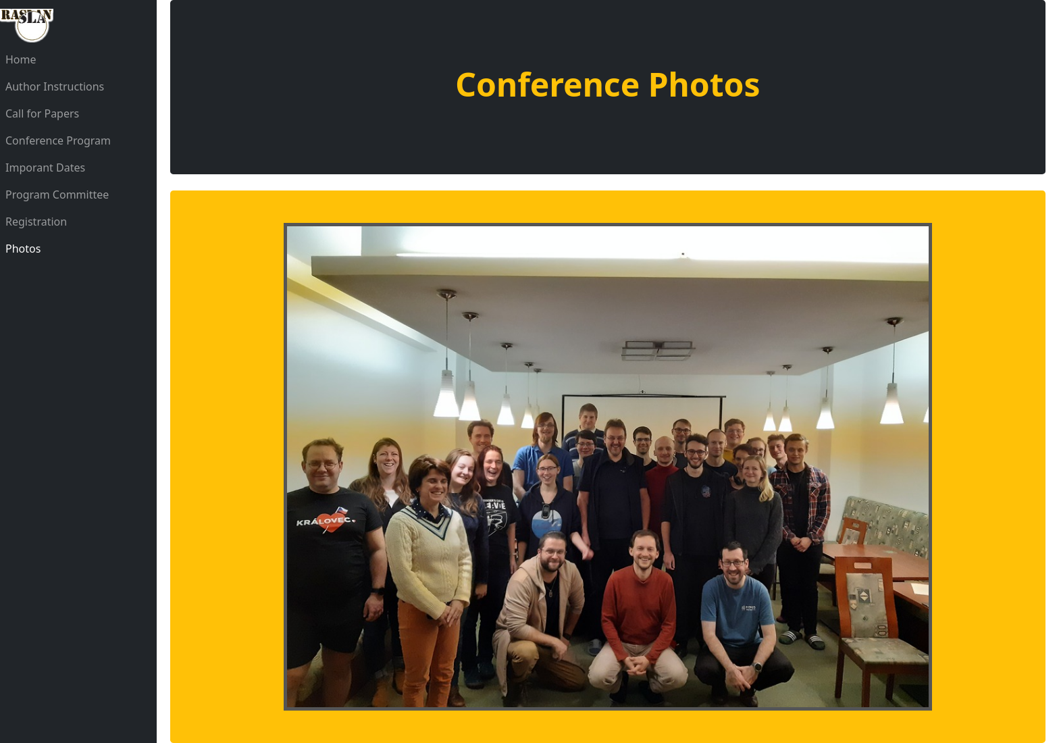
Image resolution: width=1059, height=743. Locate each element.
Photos (23, 248)
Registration (36, 221)
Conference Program (58, 140)
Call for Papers (42, 113)
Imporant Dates (45, 167)
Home (20, 59)
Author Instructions (54, 86)
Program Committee (57, 194)
